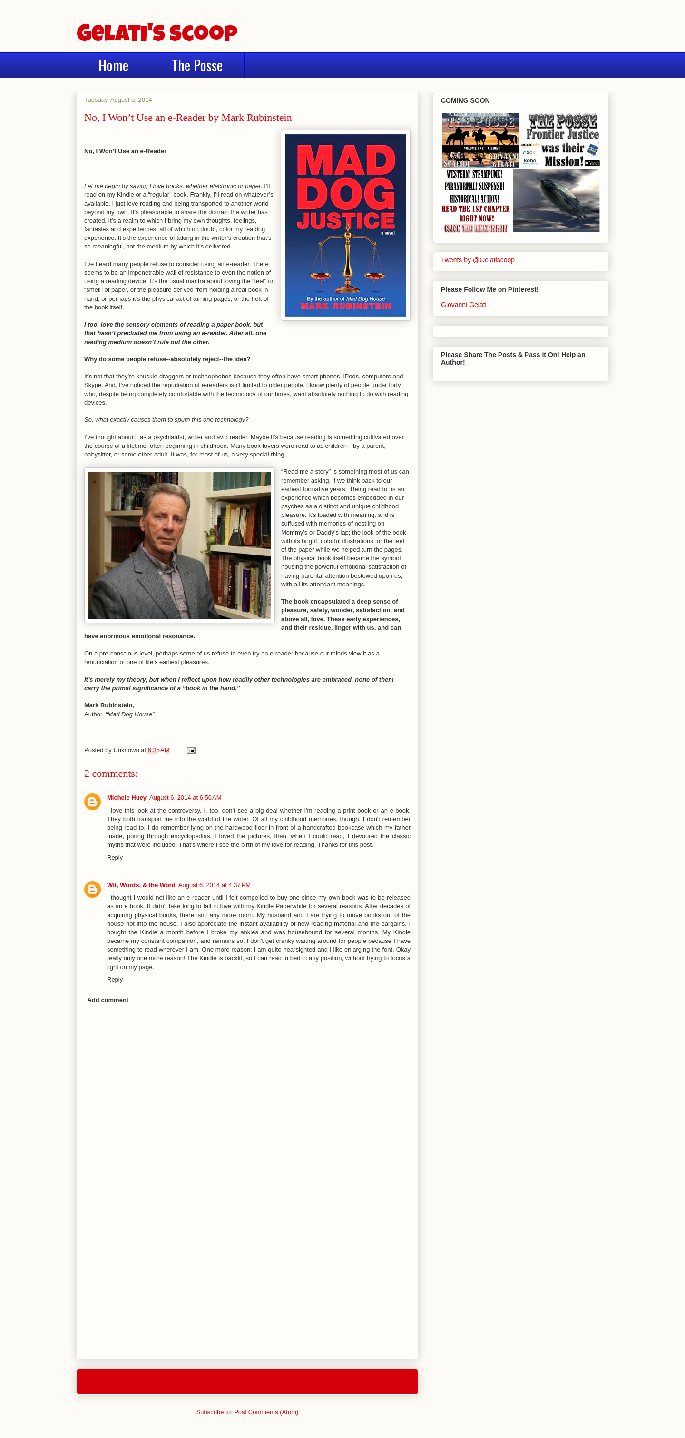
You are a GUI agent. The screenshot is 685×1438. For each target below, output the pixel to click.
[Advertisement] (247, 1292)
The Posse (197, 65)
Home (113, 65)
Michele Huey (127, 797)
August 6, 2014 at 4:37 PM (214, 885)
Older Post (393, 1382)
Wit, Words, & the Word (141, 885)
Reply (115, 857)
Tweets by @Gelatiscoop (478, 260)
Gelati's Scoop (157, 36)
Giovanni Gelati (464, 304)
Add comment (108, 999)
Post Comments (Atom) (266, 1412)
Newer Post (103, 1382)
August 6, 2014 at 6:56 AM (185, 797)
